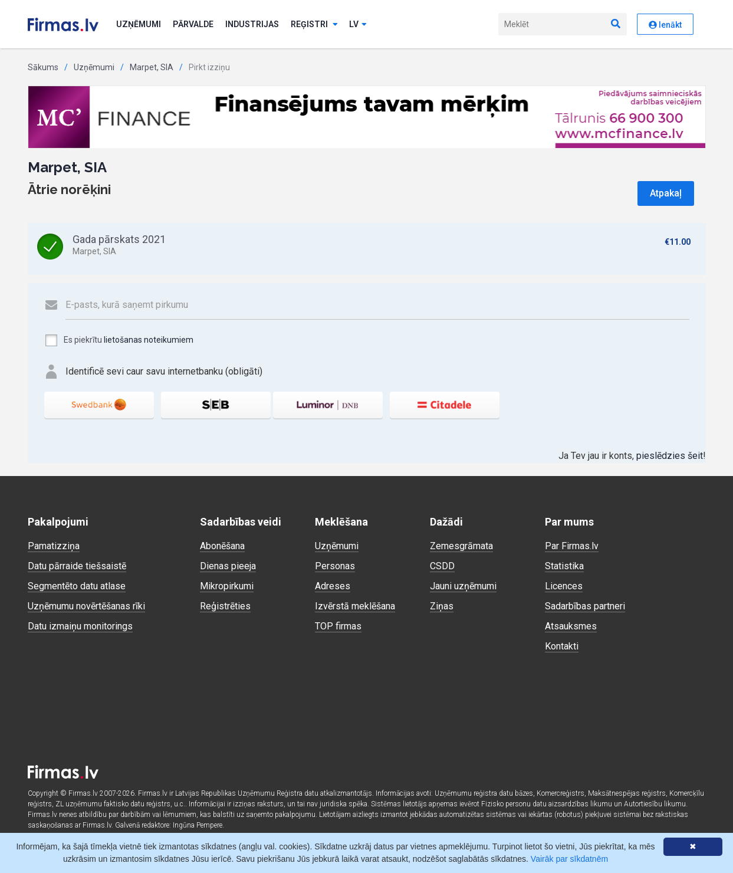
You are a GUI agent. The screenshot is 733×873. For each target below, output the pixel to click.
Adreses (332, 586)
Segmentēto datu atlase (77, 586)
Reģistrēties (225, 606)
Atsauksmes (571, 626)
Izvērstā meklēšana (355, 606)
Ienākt (665, 24)
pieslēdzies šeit (669, 455)
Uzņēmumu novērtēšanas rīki (86, 606)
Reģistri (314, 24)
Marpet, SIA (151, 67)
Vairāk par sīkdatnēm (569, 859)
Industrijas (252, 24)
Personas (335, 566)
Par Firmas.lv (572, 546)
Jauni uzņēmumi (463, 586)
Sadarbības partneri (585, 606)
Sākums (43, 67)
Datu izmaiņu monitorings (80, 626)
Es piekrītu (118, 340)
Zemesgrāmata (461, 546)
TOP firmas (338, 626)
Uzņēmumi (138, 24)
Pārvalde (193, 24)
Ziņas (441, 606)
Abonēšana (222, 546)
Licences (564, 586)
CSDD (442, 566)
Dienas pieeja (228, 566)
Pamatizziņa (54, 546)
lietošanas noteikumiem (148, 339)
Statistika (564, 566)
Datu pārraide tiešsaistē (77, 566)
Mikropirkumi (227, 586)
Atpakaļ (666, 193)
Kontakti (561, 646)
